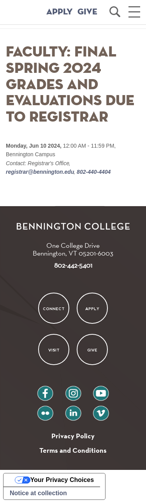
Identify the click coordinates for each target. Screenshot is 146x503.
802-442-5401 (73, 265)
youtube (100, 390)
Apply (92, 308)
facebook (45, 390)
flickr (45, 410)
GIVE (87, 12)
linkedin (73, 410)
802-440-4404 (93, 172)
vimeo (100, 410)
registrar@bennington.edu (41, 172)
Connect (54, 308)
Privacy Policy (73, 435)
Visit (54, 350)
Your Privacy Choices (62, 480)
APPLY (59, 12)
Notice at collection (38, 493)
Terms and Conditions (73, 450)
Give (92, 350)
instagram (73, 390)
